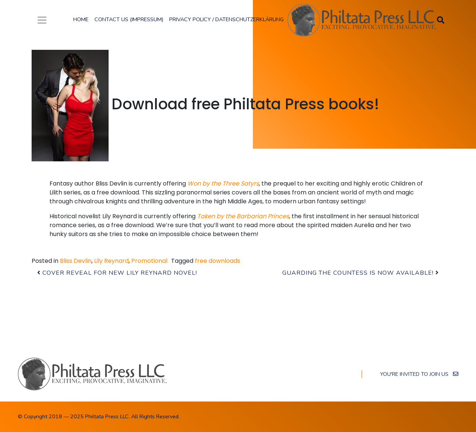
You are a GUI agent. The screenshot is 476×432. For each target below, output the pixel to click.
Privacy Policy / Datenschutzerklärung (226, 19)
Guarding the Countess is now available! (360, 273)
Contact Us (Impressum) (128, 19)
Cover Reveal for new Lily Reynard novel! (117, 273)
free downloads (217, 261)
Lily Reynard (111, 261)
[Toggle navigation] (42, 20)
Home (81, 19)
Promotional (149, 261)
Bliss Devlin (75, 261)
